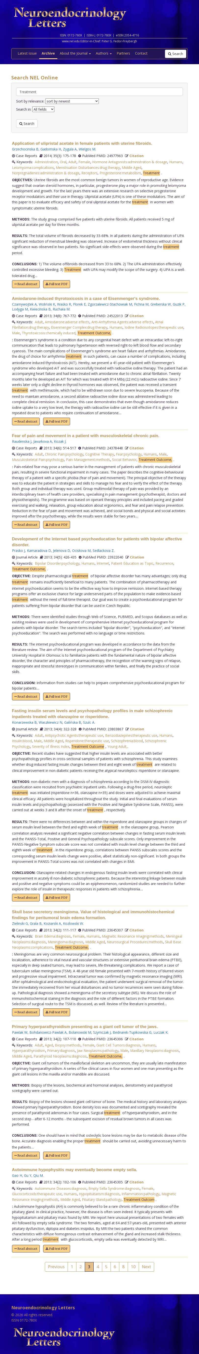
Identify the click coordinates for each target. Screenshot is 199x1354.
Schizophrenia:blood (127, 740)
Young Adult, (117, 746)
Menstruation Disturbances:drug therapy (88, 167)
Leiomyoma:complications (33, 167)
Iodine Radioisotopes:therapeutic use (153, 327)
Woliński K (47, 304)
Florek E (79, 304)
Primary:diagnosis (61, 1050)
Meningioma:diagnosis (65, 942)
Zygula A (70, 149)
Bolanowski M (80, 1032)
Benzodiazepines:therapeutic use (131, 735)
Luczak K (160, 1032)
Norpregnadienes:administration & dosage (45, 173)
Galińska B (72, 722)
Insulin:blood (22, 740)
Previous (56, 1266)
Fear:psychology (129, 454)
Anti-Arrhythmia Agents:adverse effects (122, 322)
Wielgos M (87, 149)
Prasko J (18, 550)
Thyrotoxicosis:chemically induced (48, 333)
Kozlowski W (73, 923)
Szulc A (88, 722)
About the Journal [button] (75, 53)
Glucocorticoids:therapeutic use (37, 1194)
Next (146, 1266)
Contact (141, 53)
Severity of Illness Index (50, 746)
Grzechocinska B (25, 149)
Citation (136, 155)
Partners (123, 53)
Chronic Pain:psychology (64, 454)
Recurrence (164, 563)
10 (133, 1266)
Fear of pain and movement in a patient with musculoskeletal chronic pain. (86, 435)
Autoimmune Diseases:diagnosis (61, 1188)
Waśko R (64, 304)
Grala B (36, 923)
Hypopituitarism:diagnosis (99, 1194)
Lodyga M (20, 309)
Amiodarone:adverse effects (67, 322)
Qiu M (38, 1175)
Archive (48, 53)
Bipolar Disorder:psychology (57, 563)
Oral (63, 162)
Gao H (17, 1175)
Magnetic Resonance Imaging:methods (133, 936)
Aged (49, 1045)
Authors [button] (104, 53)
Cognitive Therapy (99, 454)
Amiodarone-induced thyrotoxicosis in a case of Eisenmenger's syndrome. (86, 298)
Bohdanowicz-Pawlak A (48, 1032)
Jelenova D (61, 550)
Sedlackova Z (103, 550)
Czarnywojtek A (24, 304)
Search (175, 53)
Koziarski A (52, 923)
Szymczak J (102, 1032)
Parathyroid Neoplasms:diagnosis (60, 1056)
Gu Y (27, 1175)
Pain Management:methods (88, 459)
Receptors (89, 173)
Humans (175, 162)
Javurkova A (42, 441)
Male (16, 333)
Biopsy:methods (68, 1045)
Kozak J (60, 441)
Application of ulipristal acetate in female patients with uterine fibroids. (82, 143)
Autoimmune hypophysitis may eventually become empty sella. (74, 1169)
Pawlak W (19, 1032)
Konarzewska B (24, 722)
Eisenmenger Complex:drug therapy (79, 327)
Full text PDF (57, 284)
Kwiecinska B (40, 309)
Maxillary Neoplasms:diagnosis (154, 1050)
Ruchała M (61, 309)
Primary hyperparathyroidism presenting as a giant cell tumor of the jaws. (85, 1026)
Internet (103, 563)
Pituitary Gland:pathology (102, 1199)
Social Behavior (124, 459)
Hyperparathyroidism (28, 1050)
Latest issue (27, 53)
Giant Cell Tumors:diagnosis (118, 1045)
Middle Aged (131, 167)
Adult (72, 162)
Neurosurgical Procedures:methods (135, 942)
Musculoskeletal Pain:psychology (38, 459)
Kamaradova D (39, 550)
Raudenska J (21, 441)
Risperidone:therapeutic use (87, 740)
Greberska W (160, 304)
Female (84, 162)
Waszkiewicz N (50, 722)
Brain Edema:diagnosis (53, 936)
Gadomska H (50, 149)
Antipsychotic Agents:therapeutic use (74, 735)
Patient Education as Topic (132, 563)
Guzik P (179, 304)
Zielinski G (20, 923)
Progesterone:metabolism (120, 173)
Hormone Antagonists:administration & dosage (129, 162)
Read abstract (25, 284)
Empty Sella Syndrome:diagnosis (114, 1188)
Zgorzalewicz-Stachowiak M (110, 304)
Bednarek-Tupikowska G (132, 1032)
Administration (46, 162)
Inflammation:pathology (141, 1194)
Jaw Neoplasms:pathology (97, 1050)
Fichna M (141, 304)
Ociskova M (81, 550)
